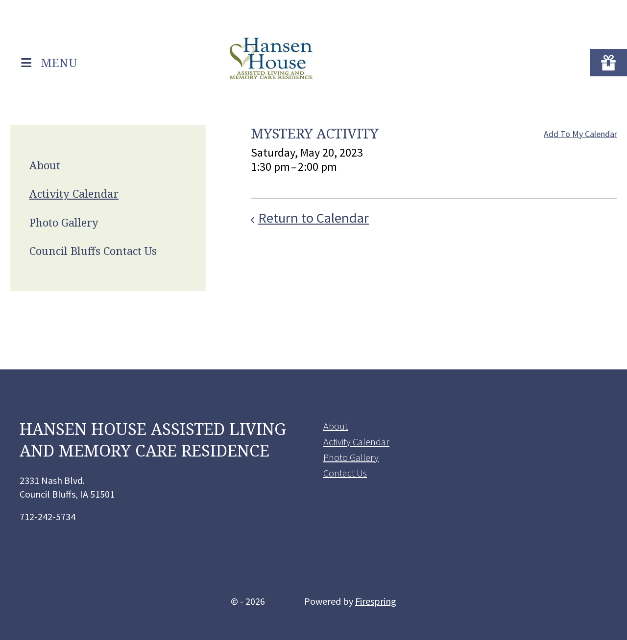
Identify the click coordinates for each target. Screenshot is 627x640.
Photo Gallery (63, 222)
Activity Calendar (74, 193)
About (44, 165)
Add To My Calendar (580, 133)
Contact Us (345, 473)
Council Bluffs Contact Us (93, 250)
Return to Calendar (313, 218)
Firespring (375, 601)
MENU (59, 62)
